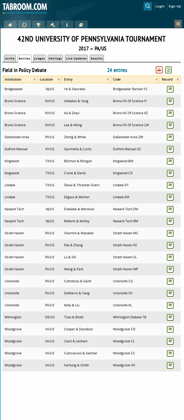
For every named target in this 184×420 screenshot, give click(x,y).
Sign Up (175, 6)
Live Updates (76, 58)
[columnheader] (20, 79)
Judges (39, 58)
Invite (10, 58)
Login (160, 6)
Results (97, 58)
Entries (24, 58)
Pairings (55, 58)
